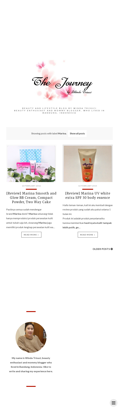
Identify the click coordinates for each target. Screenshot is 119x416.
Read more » (31, 235)
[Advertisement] (59, 34)
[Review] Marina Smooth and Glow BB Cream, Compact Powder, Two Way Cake (31, 197)
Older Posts (101, 249)
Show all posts (77, 133)
